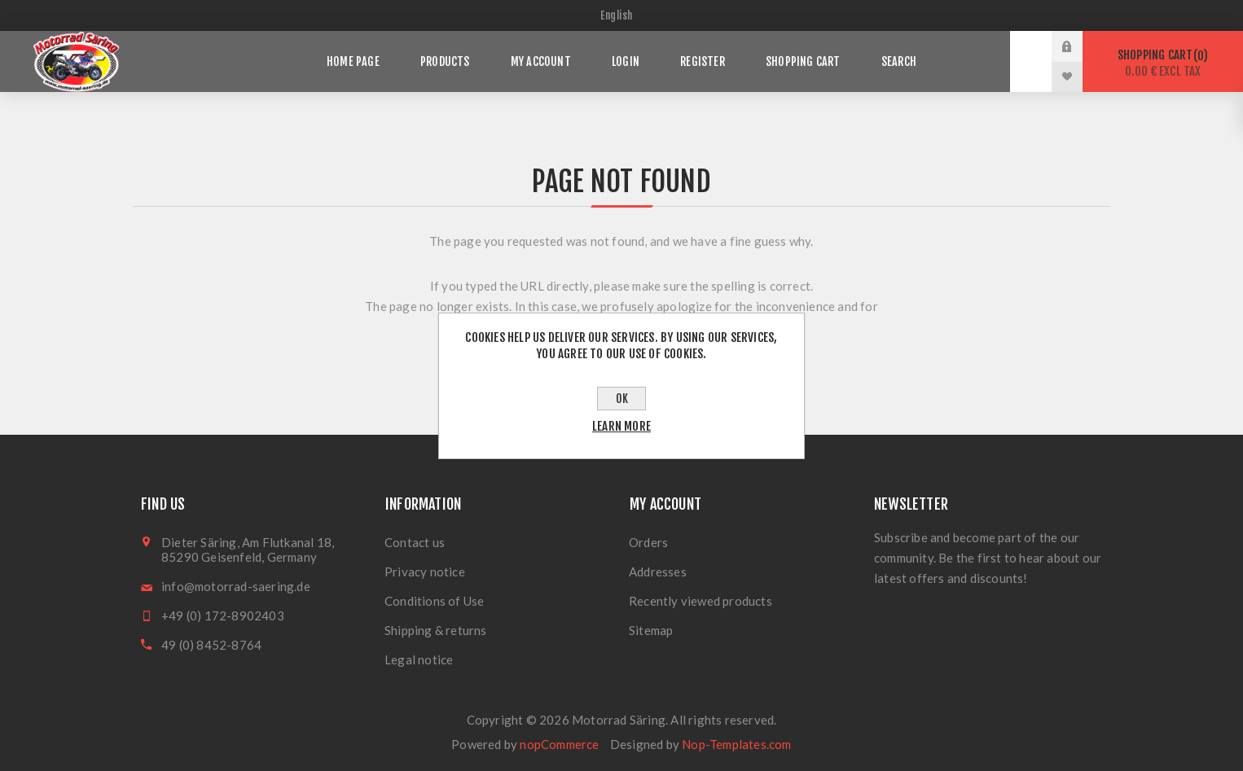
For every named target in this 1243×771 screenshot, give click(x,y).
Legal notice (418, 659)
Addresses (658, 571)
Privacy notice (424, 571)
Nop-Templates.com (736, 744)
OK (622, 398)
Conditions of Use (434, 601)
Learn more (621, 426)
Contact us (414, 542)
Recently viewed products (700, 601)
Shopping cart (1163, 63)
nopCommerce (559, 744)
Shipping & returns (435, 630)
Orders (648, 542)
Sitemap (651, 630)
